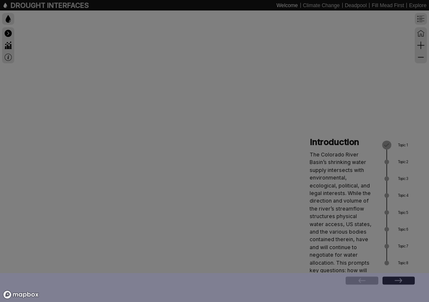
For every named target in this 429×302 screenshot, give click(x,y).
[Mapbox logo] (21, 294)
